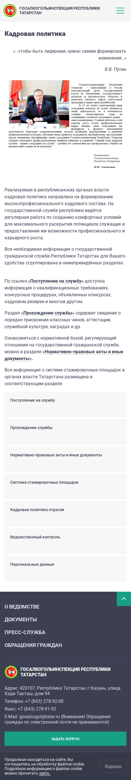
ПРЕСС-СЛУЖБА (25, 632)
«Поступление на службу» (56, 281)
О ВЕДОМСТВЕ (22, 607)
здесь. (45, 773)
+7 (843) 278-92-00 (44, 701)
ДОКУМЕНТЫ (21, 619)
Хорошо (113, 766)
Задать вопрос (65, 739)
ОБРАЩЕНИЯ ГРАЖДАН (33, 645)
